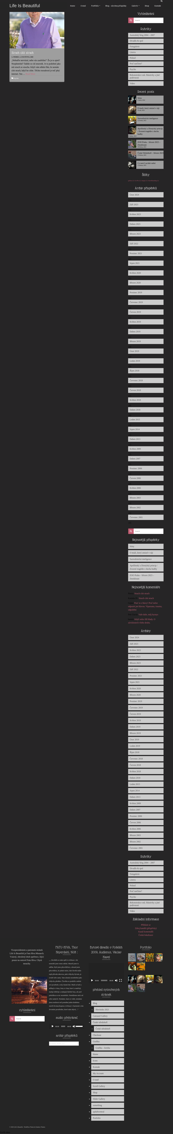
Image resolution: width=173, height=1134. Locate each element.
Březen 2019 (135, 341)
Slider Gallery (99, 1099)
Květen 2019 (135, 322)
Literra (133, 52)
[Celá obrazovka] (120, 980)
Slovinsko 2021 (102, 1009)
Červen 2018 (135, 390)
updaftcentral (98, 1112)
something (97, 1105)
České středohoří (100, 1022)
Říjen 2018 (134, 371)
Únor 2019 (134, 351)
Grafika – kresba (103, 1048)
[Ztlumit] (74, 1026)
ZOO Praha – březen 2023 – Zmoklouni (149, 143)
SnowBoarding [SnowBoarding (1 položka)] (153, 180)
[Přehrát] (52, 1026)
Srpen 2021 (135, 263)
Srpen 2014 (135, 429)
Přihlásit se (146, 925)
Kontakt (96, 1067)
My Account (98, 1073)
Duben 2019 (135, 331)
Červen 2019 (135, 312)
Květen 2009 (135, 449)
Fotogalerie (135, 46)
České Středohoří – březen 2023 (151, 153)
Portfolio (97, 1118)
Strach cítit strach (141, 593)
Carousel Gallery (100, 1016)
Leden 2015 (135, 419)
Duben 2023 (135, 224)
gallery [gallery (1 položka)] (131, 180)
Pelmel (133, 58)
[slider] (63, 1026)
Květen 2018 (135, 400)
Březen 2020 (135, 283)
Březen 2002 (135, 507)
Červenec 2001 (136, 517)
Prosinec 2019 (136, 292)
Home (95, 1054)
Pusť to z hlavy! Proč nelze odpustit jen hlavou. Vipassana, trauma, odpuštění (145, 606)
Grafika (96, 1041)
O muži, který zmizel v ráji (148, 108)
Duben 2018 (135, 410)
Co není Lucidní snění (147, 163)
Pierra (16, 57)
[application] (67, 1026)
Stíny (140, 98)
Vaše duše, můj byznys (148, 614)
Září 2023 (134, 204)
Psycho (16, 78)
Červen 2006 (135, 478)
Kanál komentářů (145, 931)
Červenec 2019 (136, 302)
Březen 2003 (135, 498)
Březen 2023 (135, 234)
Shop (95, 1092)
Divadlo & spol (136, 41)
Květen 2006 (135, 488)
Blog (95, 1003)
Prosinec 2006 (136, 468)
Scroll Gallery (99, 1086)
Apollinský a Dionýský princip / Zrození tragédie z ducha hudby (150, 131)
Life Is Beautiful (24, 5)
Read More (30, 74)
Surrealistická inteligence (148, 118)
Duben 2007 (135, 459)
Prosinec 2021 (136, 253)
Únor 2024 (134, 195)
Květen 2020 (135, 273)
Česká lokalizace (146, 935)
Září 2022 (134, 243)
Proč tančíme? (136, 63)
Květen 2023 (135, 214)
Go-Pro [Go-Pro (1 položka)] (138, 180)
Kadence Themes (40, 1127)
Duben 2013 (135, 439)
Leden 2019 (135, 361)
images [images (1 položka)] (145, 180)
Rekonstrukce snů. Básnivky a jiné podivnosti (145, 76)
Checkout (97, 1035)
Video (132, 83)
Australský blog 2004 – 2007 (142, 35)
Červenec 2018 (136, 380)
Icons (95, 1060)
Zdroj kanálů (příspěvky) (146, 928)
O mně (96, 1080)
